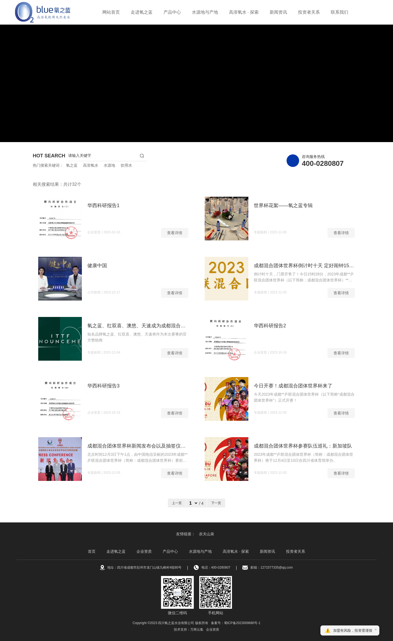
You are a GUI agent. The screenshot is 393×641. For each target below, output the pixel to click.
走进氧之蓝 (142, 12)
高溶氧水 (90, 165)
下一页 (216, 503)
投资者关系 (309, 12)
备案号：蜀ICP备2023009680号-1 (235, 623)
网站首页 (111, 12)
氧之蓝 (72, 165)
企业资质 (144, 551)
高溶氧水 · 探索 (244, 12)
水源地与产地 (205, 12)
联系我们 (339, 12)
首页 (92, 551)
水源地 (109, 165)
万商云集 (196, 629)
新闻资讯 (278, 12)
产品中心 (172, 12)
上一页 (177, 503)
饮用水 (126, 165)
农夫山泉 (206, 534)
